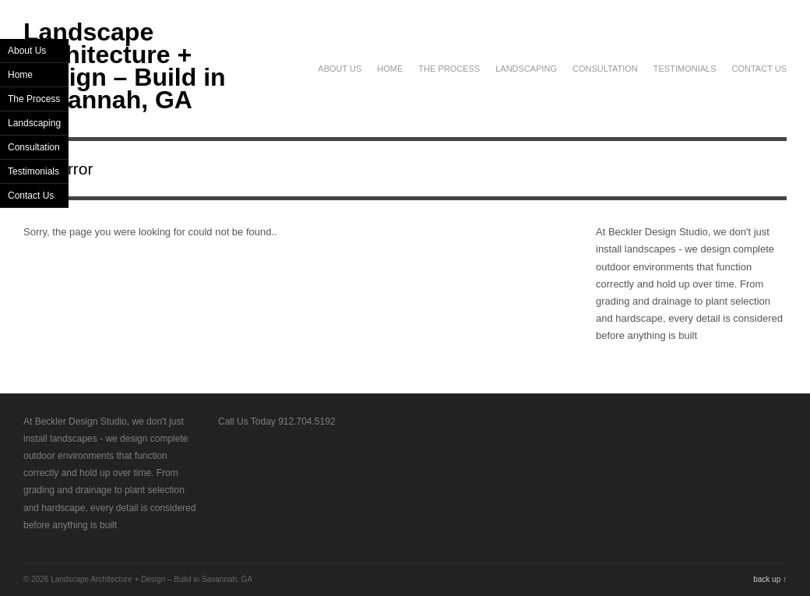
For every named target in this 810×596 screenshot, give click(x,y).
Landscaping (526, 68)
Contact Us (759, 68)
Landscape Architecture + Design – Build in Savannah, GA (124, 66)
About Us (339, 68)
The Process (449, 68)
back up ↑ (770, 579)
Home (390, 68)
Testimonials (685, 68)
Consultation (605, 68)
